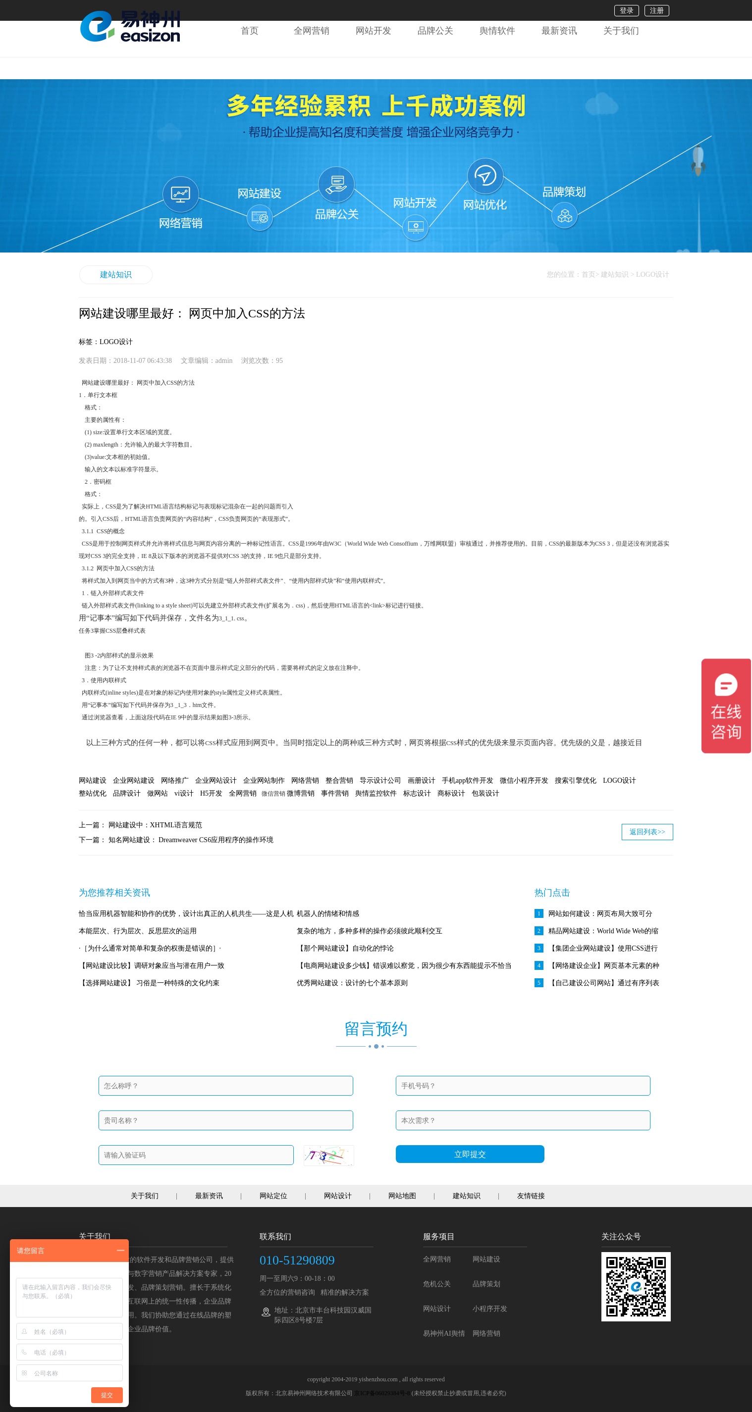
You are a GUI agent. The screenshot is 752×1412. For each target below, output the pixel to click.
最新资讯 (559, 31)
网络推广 (175, 780)
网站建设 (93, 780)
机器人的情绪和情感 (328, 913)
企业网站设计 (216, 780)
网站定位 (273, 1196)
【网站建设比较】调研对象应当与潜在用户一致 (151, 965)
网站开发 (373, 31)
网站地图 (402, 1196)
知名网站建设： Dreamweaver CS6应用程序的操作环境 (191, 840)
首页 (250, 31)
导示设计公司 (380, 780)
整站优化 (93, 793)
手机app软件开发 (467, 780)
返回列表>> (647, 832)
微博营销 (301, 793)
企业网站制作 (264, 780)
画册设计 (421, 780)
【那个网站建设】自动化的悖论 (345, 948)
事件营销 (335, 793)
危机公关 (437, 1284)
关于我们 (621, 31)
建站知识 (116, 274)
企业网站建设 (134, 780)
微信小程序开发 (524, 780)
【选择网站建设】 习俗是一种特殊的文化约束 (149, 983)
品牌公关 (435, 31)
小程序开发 (490, 1308)
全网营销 (311, 31)
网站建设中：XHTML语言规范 (155, 825)
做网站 (157, 793)
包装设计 (485, 793)
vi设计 (184, 793)
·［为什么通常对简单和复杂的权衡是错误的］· (150, 948)
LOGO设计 (619, 780)
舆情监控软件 (376, 793)
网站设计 (338, 1196)
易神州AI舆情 (444, 1333)
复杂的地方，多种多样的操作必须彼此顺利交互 (369, 931)
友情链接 (531, 1196)
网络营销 (305, 780)
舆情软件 (497, 31)
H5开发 (211, 793)
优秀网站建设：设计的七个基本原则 (352, 983)
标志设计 (417, 793)
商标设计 (451, 793)
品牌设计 (127, 793)
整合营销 (339, 780)
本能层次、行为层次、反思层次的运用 (138, 931)
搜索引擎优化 (575, 780)
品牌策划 (486, 1284)
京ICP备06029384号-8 (382, 1393)
